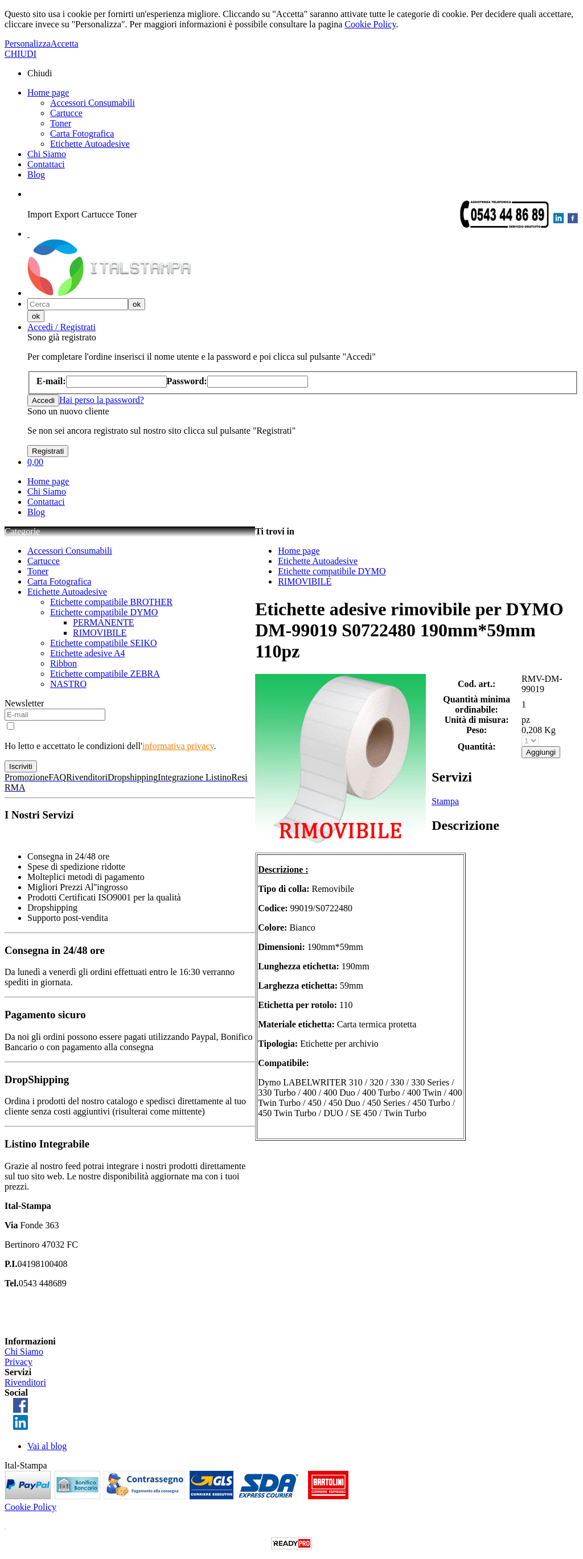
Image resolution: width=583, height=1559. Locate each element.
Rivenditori (25, 1382)
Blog (36, 174)
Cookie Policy (370, 24)
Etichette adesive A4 (87, 653)
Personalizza (28, 43)
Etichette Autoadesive (90, 144)
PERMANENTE (103, 622)
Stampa (445, 801)
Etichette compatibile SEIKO (103, 643)
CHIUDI (20, 54)
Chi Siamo (46, 154)
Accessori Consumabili (92, 103)
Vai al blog (47, 1446)
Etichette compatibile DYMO (104, 612)
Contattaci (46, 164)
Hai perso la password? (101, 400)
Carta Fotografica (82, 133)
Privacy (18, 1362)
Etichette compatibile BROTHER (111, 602)
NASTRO (68, 684)
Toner (60, 123)
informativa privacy (178, 746)
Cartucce (66, 113)
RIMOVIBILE (99, 632)
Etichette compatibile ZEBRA (105, 673)
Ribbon (63, 663)
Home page (48, 92)
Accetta (65, 43)
